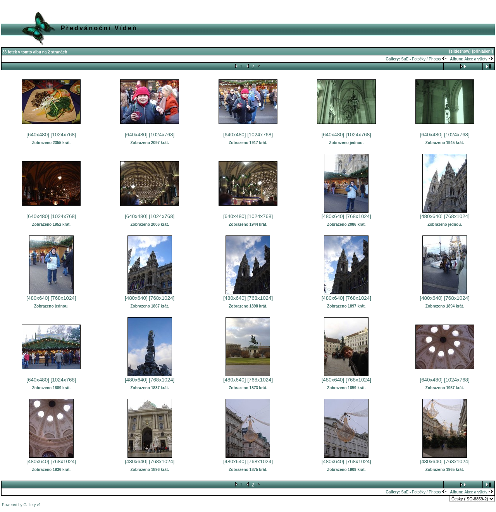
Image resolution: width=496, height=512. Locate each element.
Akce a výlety (479, 59)
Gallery (30, 505)
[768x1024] (358, 216)
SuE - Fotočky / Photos (424, 59)
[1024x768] (63, 134)
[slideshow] (459, 51)
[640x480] (37, 134)
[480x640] (333, 216)
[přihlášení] (482, 51)
